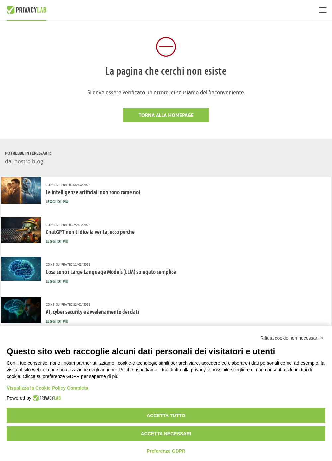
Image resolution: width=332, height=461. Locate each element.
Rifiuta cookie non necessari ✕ (292, 338)
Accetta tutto (166, 415)
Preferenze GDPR (166, 451)
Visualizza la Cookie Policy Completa (47, 388)
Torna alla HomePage (166, 115)
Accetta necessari (166, 433)
